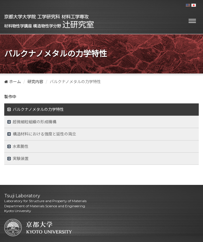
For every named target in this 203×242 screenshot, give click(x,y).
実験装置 (21, 158)
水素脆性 (21, 146)
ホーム (12, 81)
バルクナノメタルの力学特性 (38, 109)
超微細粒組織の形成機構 (34, 121)
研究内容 (35, 81)
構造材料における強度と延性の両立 (44, 134)
